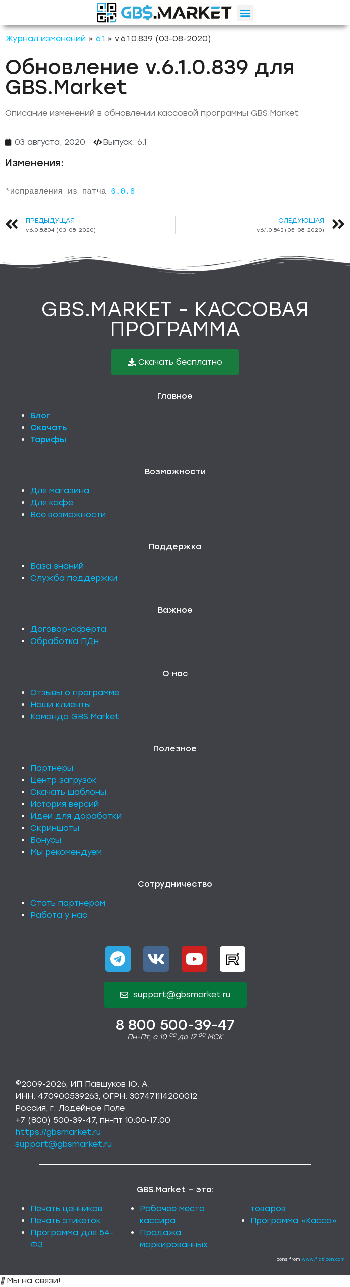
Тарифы (48, 439)
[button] (245, 13)
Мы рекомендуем (66, 852)
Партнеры (51, 768)
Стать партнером (67, 903)
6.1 (100, 38)
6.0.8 (123, 191)
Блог (40, 415)
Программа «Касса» (293, 1220)
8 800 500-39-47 (175, 1024)
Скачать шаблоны (68, 792)
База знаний (57, 566)
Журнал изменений (45, 38)
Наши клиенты (60, 704)
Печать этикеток (65, 1220)
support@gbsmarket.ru (63, 1144)
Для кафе (51, 502)
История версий (64, 804)
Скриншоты (54, 828)
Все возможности (68, 514)
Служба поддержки (73, 578)
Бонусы (45, 840)
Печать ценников (66, 1208)
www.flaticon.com (323, 1259)
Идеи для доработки (76, 816)
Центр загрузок (63, 780)
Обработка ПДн (64, 641)
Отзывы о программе (74, 692)
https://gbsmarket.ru (58, 1132)
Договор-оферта (68, 629)
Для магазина (59, 490)
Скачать (48, 427)
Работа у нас (58, 915)
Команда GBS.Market (74, 716)
